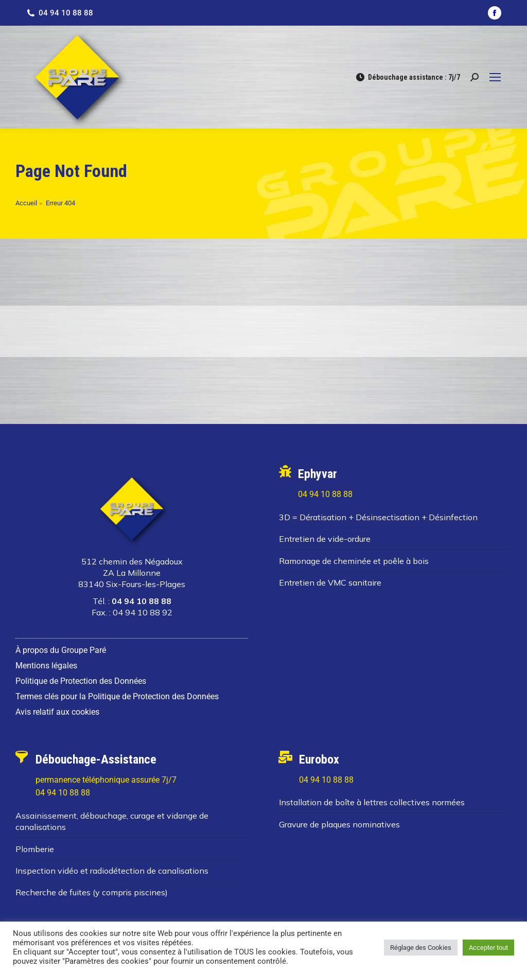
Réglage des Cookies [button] (420, 947)
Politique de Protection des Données (80, 681)
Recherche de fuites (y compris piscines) (91, 892)
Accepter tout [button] (488, 947)
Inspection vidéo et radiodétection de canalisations (111, 870)
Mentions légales (46, 665)
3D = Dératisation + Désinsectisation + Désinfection (378, 517)
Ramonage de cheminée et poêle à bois (354, 561)
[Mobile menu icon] (495, 77)
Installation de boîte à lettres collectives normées (372, 802)
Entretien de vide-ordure (325, 539)
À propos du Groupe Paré (60, 650)
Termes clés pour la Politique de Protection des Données (117, 696)
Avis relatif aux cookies (57, 712)
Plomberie (34, 849)
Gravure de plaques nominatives (339, 824)
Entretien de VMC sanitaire (330, 582)
